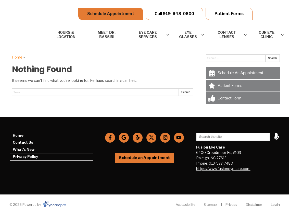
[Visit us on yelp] (138, 138)
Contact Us (23, 142)
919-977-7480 (221, 163)
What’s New (23, 149)
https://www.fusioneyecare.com (223, 168)
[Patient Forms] (243, 86)
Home (17, 57)
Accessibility (185, 204)
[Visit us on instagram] (165, 138)
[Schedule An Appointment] (243, 73)
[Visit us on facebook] (110, 138)
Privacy (231, 204)
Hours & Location (66, 34)
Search (185, 92)
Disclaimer (254, 204)
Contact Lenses (227, 34)
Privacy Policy (25, 156)
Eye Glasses (188, 34)
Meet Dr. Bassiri (107, 34)
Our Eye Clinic (266, 34)
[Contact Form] (243, 98)
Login (275, 204)
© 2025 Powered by (37, 204)
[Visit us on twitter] (151, 138)
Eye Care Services (148, 34)
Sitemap (210, 204)
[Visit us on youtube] (179, 138)
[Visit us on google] (124, 138)
